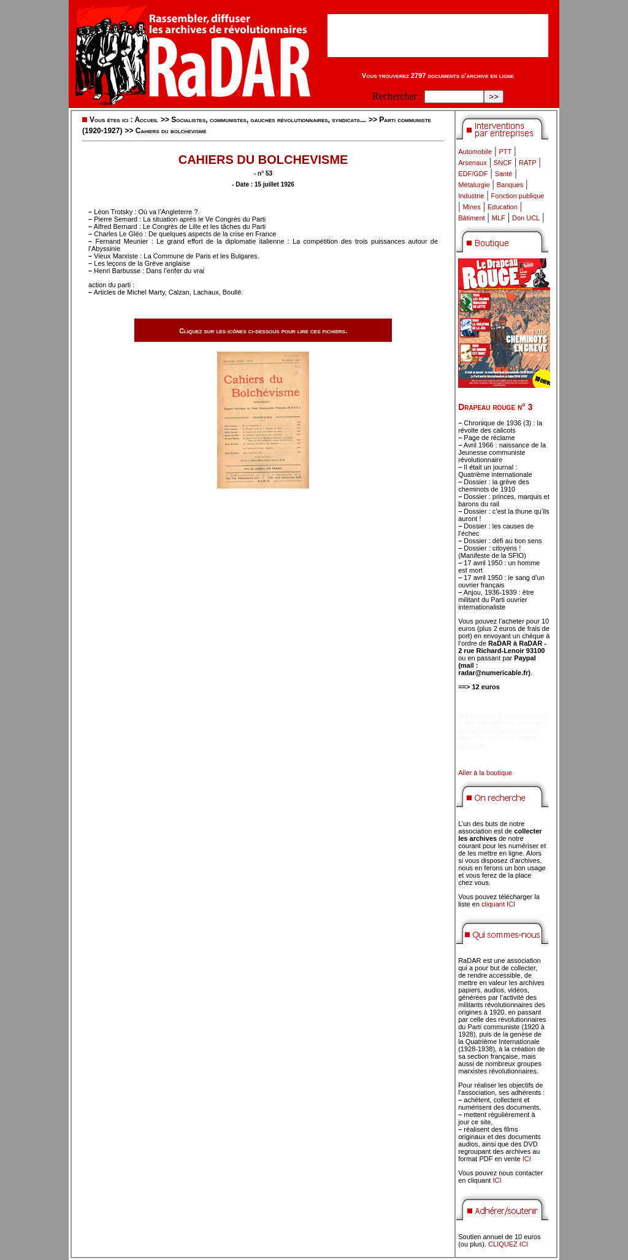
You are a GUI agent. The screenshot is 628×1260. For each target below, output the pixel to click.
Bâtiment (471, 218)
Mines (471, 207)
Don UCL (526, 218)
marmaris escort (523, 715)
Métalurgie (473, 184)
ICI (527, 1158)
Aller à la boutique (485, 772)
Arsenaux (472, 162)
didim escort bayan (486, 723)
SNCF (503, 162)
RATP (528, 162)
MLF (498, 218)
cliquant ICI (498, 904)
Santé (504, 173)
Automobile (475, 151)
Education (503, 207)
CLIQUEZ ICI (508, 1244)
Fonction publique (518, 195)
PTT (505, 151)
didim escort (476, 715)
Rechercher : (397, 96)
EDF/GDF (473, 173)
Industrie (471, 195)
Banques (510, 184)
